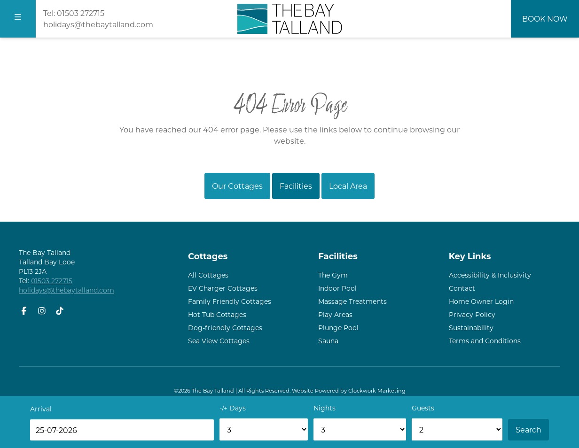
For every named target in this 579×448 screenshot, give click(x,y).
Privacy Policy (472, 314)
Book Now (545, 18)
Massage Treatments (352, 301)
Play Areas (335, 314)
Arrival (41, 408)
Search (528, 429)
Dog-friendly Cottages (225, 327)
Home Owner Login (481, 301)
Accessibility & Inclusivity (490, 274)
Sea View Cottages (219, 340)
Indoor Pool (337, 288)
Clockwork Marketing (377, 390)
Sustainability (471, 327)
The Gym (333, 274)
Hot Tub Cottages (217, 314)
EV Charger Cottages (223, 288)
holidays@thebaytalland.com (98, 24)
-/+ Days (232, 407)
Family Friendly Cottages (229, 301)
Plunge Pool (338, 327)
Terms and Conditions (485, 340)
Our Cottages (237, 186)
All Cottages (208, 274)
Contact (462, 288)
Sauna (328, 340)
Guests (423, 407)
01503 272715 (80, 13)
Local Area (348, 186)
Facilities (296, 186)
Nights (324, 407)
